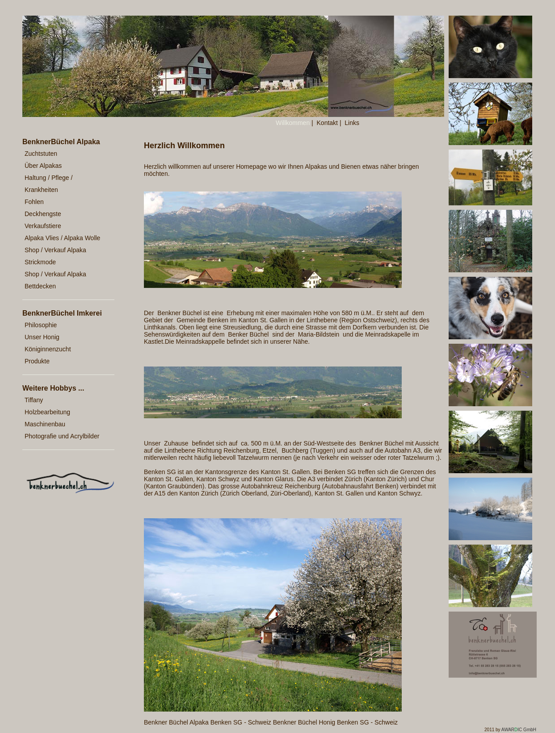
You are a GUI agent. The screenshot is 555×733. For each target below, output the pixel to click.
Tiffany (34, 400)
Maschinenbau (45, 424)
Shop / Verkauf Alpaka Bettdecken (55, 280)
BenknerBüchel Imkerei (62, 313)
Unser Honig (42, 337)
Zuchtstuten (41, 153)
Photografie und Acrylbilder (62, 436)
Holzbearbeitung (47, 412)
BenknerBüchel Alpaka (61, 142)
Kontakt (327, 122)
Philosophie (41, 325)
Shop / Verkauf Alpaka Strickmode (55, 256)
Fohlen (34, 201)
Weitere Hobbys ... (53, 388)
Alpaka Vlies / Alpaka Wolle (62, 238)
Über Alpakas (43, 165)
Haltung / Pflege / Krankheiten (48, 183)
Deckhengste (43, 213)
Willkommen (293, 122)
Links (352, 122)
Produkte (37, 361)
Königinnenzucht (48, 349)
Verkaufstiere (43, 225)
